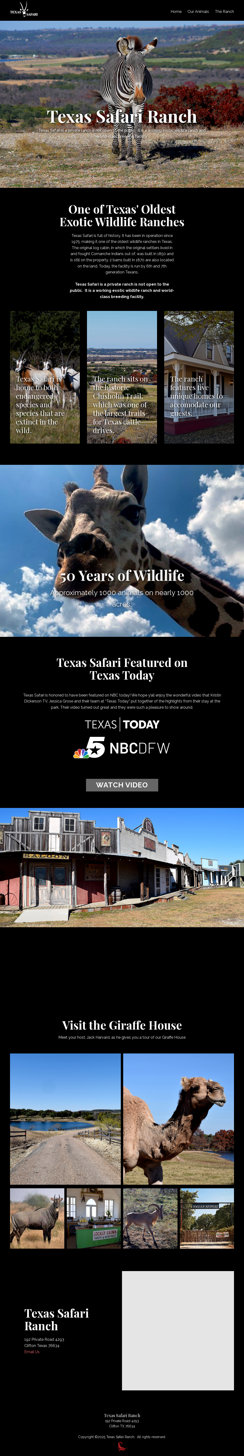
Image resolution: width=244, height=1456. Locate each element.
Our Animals (198, 11)
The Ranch (224, 11)
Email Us (32, 1352)
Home (176, 11)
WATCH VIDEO (122, 785)
